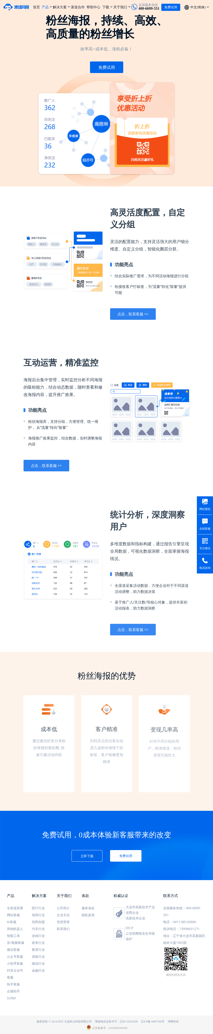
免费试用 (106, 67)
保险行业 (38, 956)
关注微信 (204, 548)
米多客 (18, 7)
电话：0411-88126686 (179, 922)
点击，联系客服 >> (132, 318)
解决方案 (60, 7)
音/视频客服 (15, 942)
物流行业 (38, 963)
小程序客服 (15, 963)
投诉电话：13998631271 (181, 929)
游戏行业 (38, 935)
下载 (105, 7)
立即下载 (87, 856)
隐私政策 (88, 915)
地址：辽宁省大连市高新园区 (184, 935)
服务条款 (88, 908)
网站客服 (13, 915)
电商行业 (38, 915)
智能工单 (13, 935)
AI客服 (11, 922)
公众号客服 (15, 956)
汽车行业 (38, 929)
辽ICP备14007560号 (153, 1021)
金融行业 (38, 970)
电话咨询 (204, 568)
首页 (36, 7)
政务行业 (38, 942)
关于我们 (120, 7)
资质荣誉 (63, 922)
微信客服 (13, 949)
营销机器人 (15, 929)
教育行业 (38, 949)
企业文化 (63, 915)
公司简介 (63, 908)
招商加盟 (38, 922)
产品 (45, 7)
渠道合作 (78, 7)
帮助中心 (93, 7)
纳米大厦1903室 (175, 942)
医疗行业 (38, 908)
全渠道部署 (15, 908)
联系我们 (63, 929)
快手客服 (13, 984)
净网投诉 (173, 1021)
